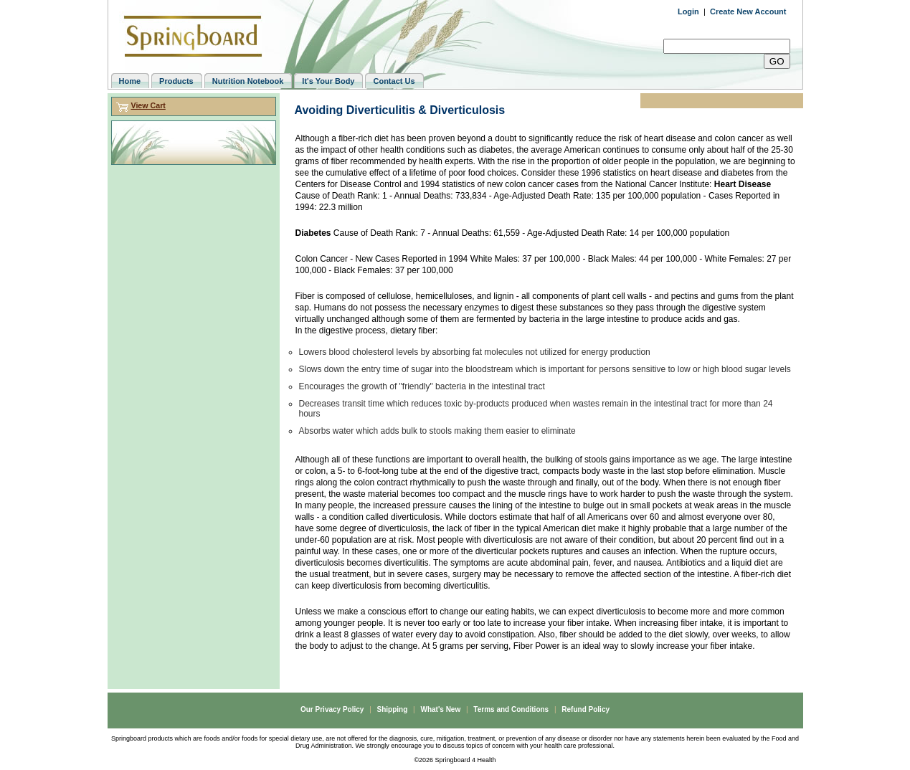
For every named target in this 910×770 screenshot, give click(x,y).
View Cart (148, 105)
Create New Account (748, 11)
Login (688, 11)
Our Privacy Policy (332, 709)
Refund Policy (585, 709)
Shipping (392, 709)
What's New (440, 709)
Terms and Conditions (511, 709)
